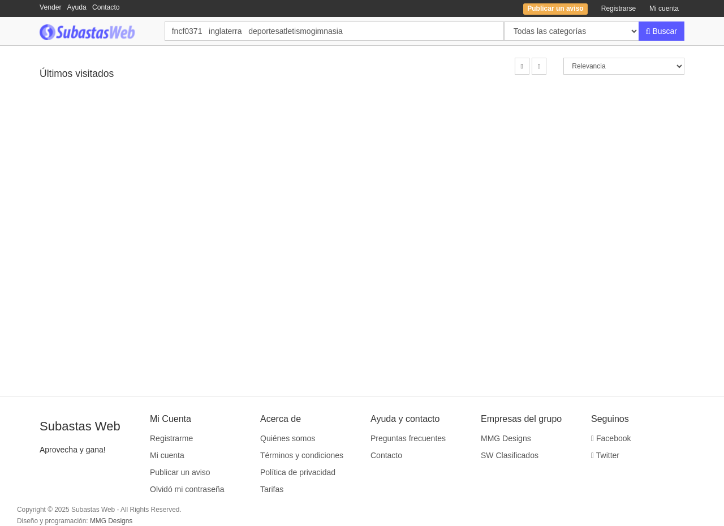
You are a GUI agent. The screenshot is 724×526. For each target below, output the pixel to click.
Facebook (611, 438)
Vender (51, 7)
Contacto (106, 7)
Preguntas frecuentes (408, 438)
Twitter (605, 455)
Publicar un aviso (180, 472)
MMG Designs (506, 438)
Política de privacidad (297, 472)
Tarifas (271, 489)
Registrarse (618, 8)
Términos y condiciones (301, 455)
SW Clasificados (509, 455)
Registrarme (171, 438)
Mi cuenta (664, 8)
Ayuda (77, 7)
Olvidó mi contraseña (187, 489)
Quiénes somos (287, 438)
